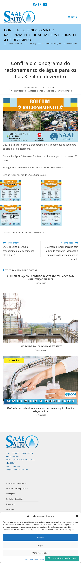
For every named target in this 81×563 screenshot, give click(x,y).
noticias (50, 90)
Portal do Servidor (14, 499)
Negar (40, 545)
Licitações (10, 493)
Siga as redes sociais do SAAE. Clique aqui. (24, 174)
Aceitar (40, 537)
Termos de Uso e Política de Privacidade (40, 559)
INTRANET (10, 509)
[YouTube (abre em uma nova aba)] (45, 4)
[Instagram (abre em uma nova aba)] (39, 4)
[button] (76, 516)
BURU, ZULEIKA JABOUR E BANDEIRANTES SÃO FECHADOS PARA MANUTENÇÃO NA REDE (40, 278)
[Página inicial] (5, 43)
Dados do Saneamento (16, 483)
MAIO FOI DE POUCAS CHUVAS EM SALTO (40, 346)
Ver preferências (40, 552)
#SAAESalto (39, 233)
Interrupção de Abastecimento (28, 90)
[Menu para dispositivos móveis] (72, 17)
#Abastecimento (14, 233)
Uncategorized (64, 90)
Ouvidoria (10, 504)
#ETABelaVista (28, 233)
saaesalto (32, 87)
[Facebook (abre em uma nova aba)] (35, 4)
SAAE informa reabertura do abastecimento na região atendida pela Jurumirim (40, 410)
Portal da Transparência (17, 488)
